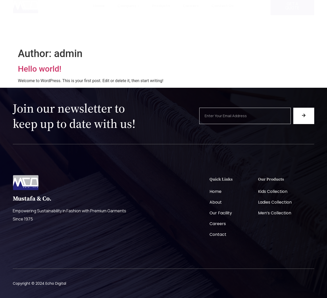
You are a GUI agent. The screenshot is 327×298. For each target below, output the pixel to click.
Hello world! (39, 69)
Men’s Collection (274, 213)
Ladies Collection (275, 202)
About (215, 202)
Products (161, 21)
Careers (191, 21)
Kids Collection (272, 191)
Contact (217, 234)
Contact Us (223, 21)
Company (128, 21)
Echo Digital (55, 283)
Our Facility (220, 213)
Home (99, 21)
